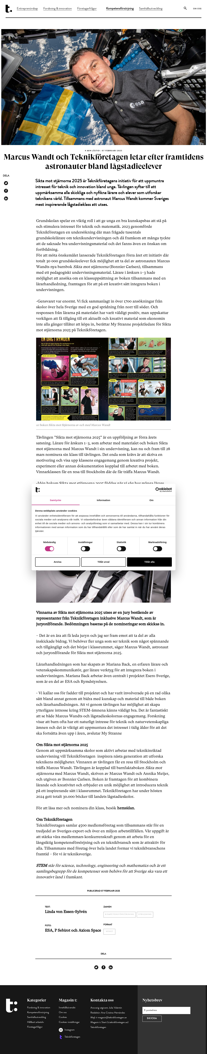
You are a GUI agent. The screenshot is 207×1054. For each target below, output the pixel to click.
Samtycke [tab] (55, 500)
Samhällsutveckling (150, 8)
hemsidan (125, 808)
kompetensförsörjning (119, 915)
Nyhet (109, 932)
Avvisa (57, 562)
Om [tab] (151, 500)
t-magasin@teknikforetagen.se (111, 1017)
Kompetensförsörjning (120, 8)
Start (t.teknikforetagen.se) (115, 1022)
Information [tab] (103, 500)
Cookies (63, 1017)
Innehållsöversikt (67, 1008)
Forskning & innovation (57, 8)
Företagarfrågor (87, 8)
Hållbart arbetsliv (35, 1022)
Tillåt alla (149, 562)
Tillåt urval (103, 562)
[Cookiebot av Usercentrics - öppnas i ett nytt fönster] (158, 489)
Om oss (197, 9)
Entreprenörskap (27, 8)
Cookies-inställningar (69, 1022)
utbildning (145, 915)
